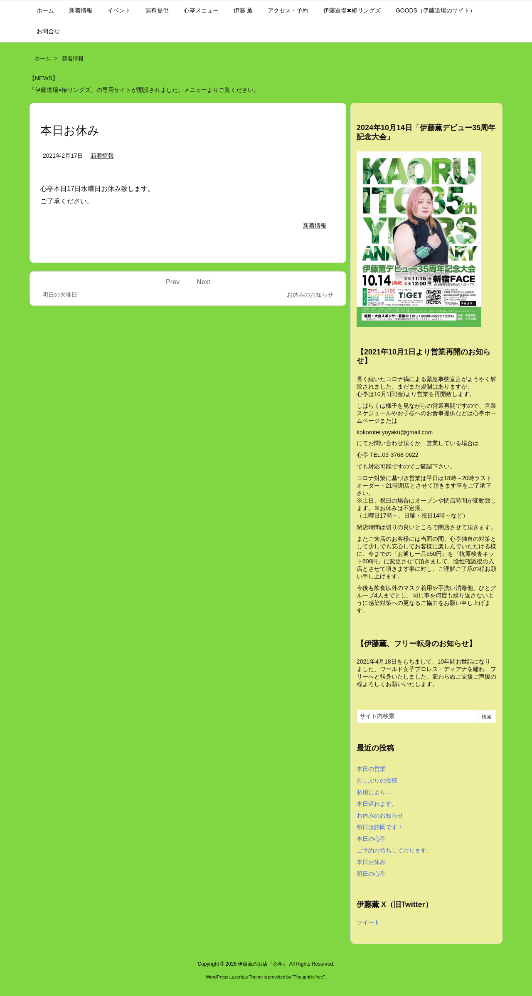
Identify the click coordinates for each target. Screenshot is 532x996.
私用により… (374, 792)
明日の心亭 (371, 873)
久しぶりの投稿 (377, 780)
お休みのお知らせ (380, 815)
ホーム (42, 58)
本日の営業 (371, 769)
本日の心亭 (371, 838)
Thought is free (308, 976)
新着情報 (73, 58)
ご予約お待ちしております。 (394, 850)
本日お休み (371, 862)
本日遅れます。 (377, 803)
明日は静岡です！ (380, 827)
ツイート (368, 922)
